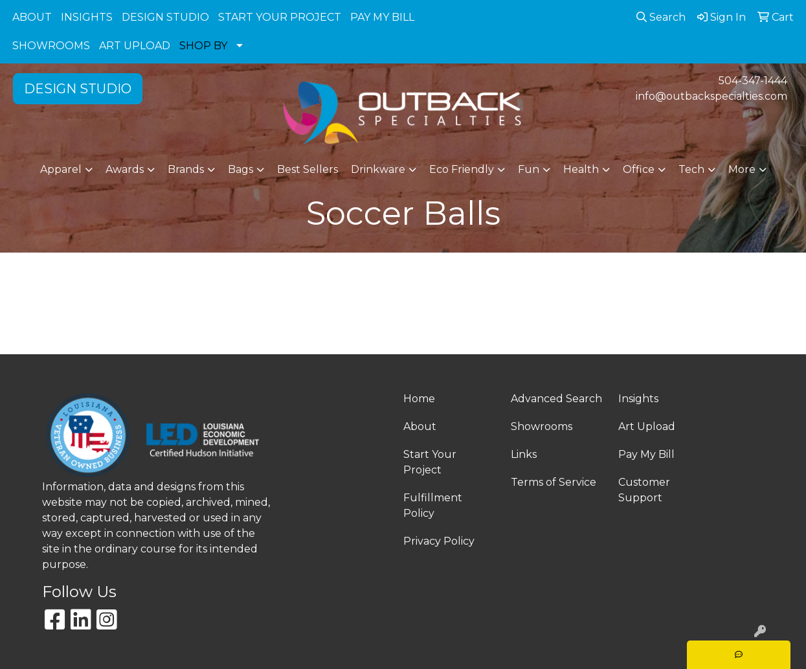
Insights (638, 398)
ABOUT (32, 17)
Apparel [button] (61, 169)
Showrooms (541, 426)
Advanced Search (556, 398)
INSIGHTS (87, 17)
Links (524, 454)
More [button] (742, 169)
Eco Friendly (461, 169)
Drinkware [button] (378, 169)
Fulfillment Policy (432, 505)
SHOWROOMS (51, 46)
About (419, 426)
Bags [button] (240, 169)
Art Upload (646, 426)
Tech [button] (691, 169)
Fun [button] (528, 169)
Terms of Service (553, 482)
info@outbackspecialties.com (711, 96)
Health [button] (581, 169)
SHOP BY (203, 46)
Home (419, 398)
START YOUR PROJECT (279, 17)
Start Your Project (429, 462)
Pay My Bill (646, 454)
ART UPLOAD (134, 46)
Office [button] (639, 169)
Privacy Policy (439, 541)
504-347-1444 (753, 80)
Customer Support (644, 490)
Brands (186, 169)
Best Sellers (307, 169)
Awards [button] (125, 169)
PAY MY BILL (382, 17)
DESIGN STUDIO (165, 17)
